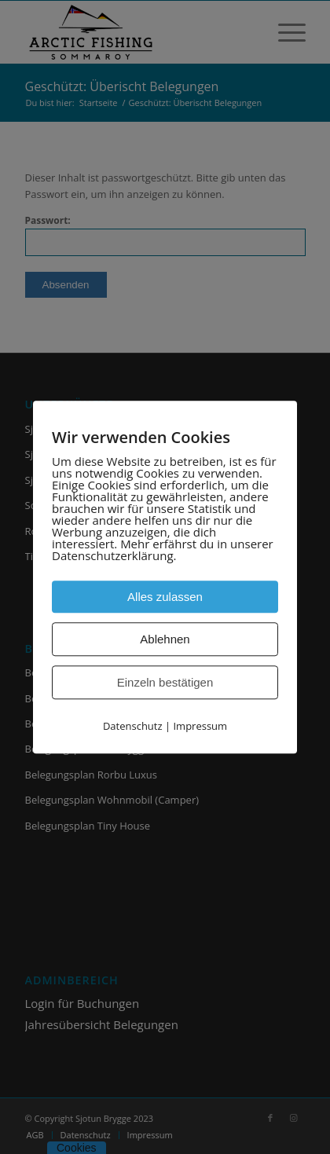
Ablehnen (164, 639)
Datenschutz (133, 726)
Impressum (200, 726)
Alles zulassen (165, 596)
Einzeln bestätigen (165, 682)
